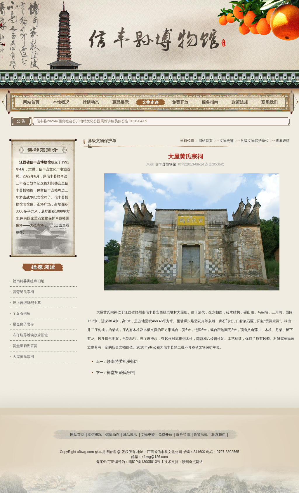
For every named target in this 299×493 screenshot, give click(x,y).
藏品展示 (120, 102)
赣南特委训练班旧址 (28, 281)
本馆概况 (61, 102)
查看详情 (283, 141)
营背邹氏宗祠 (23, 292)
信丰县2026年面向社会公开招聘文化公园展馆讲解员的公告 (82, 121)
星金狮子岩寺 (23, 324)
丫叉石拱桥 (21, 313)
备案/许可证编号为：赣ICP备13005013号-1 (130, 462)
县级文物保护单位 (255, 141)
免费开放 (180, 102)
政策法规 (240, 102)
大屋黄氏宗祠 (23, 357)
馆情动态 (91, 102)
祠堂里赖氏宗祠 (25, 346)
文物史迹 (150, 102)
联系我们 (269, 102)
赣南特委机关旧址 (123, 361)
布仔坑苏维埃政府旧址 (30, 335)
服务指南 (210, 102)
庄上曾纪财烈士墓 (27, 303)
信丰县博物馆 (165, 164)
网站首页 (31, 102)
